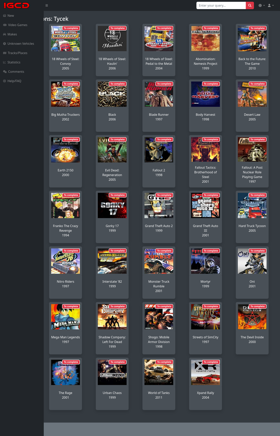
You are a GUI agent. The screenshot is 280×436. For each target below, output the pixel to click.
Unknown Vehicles (18, 43)
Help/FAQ (12, 81)
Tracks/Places (15, 53)
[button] (261, 5)
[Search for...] (221, 5)
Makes (10, 34)
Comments (13, 71)
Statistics (11, 62)
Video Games (15, 25)
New (8, 15)
